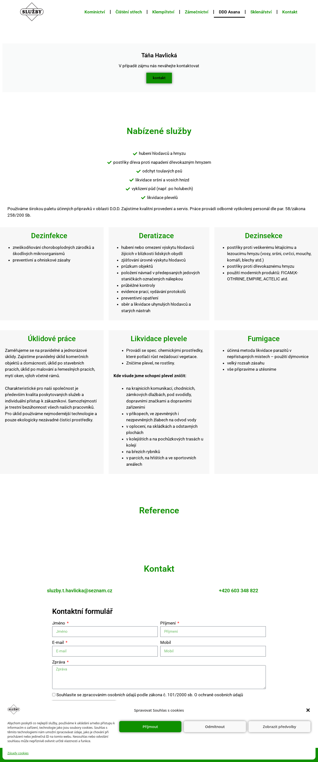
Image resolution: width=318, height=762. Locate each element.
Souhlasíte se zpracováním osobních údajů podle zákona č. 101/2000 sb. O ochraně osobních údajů (149, 694)
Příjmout (150, 726)
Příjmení (168, 623)
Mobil (165, 642)
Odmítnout (215, 726)
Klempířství (163, 11)
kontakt (159, 78)
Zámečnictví (196, 11)
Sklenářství (261, 11)
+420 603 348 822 (238, 591)
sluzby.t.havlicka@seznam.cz (79, 591)
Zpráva (59, 662)
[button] (308, 710)
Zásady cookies (18, 753)
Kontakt (289, 11)
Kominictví (94, 11)
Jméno (59, 623)
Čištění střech (129, 11)
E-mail (58, 642)
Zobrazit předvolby (279, 726)
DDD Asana (229, 11)
